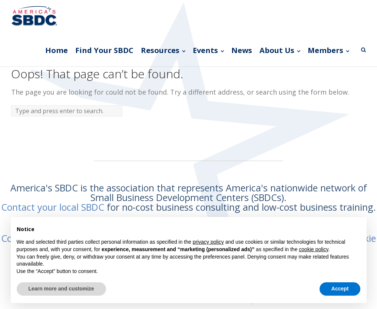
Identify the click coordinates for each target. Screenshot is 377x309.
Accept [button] (340, 289)
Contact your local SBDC (52, 207)
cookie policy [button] (313, 249)
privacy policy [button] (208, 242)
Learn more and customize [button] (61, 289)
